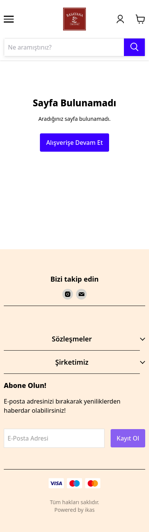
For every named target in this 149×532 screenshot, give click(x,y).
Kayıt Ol (128, 438)
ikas (90, 509)
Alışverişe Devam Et (74, 142)
